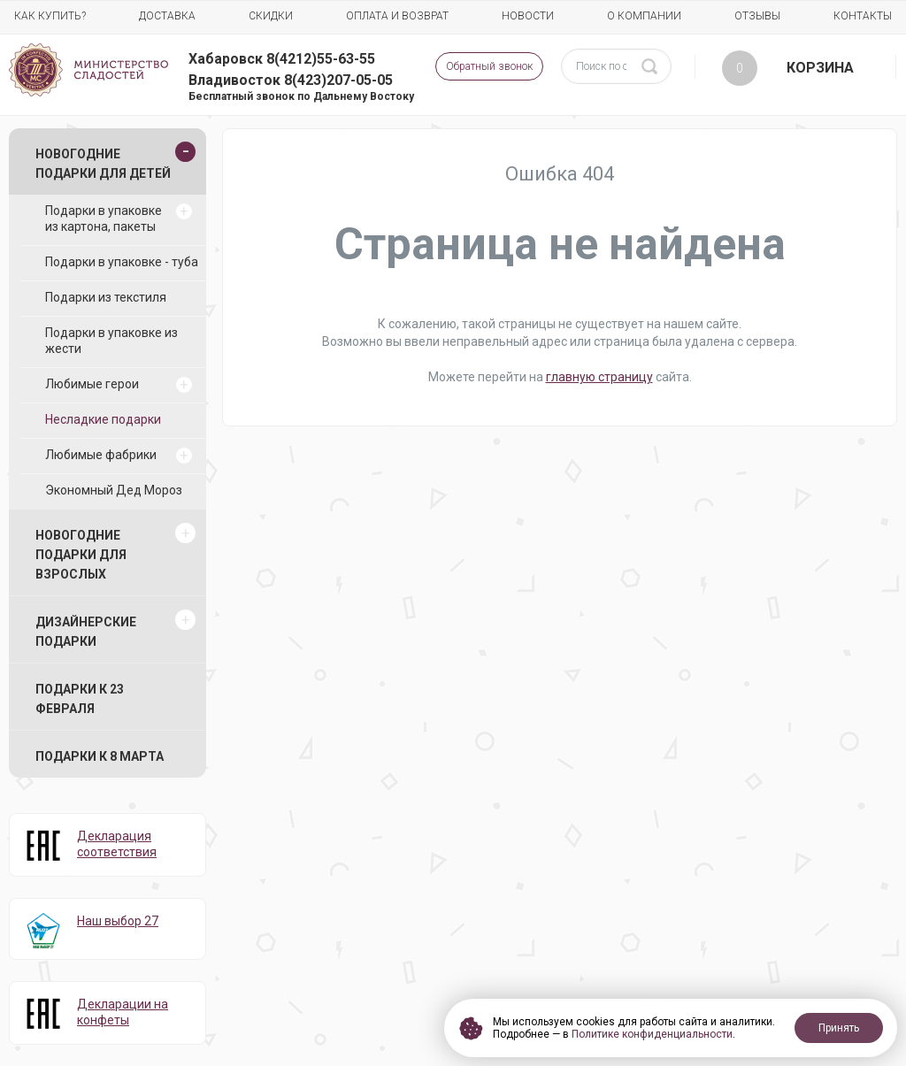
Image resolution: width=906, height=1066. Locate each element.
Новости (528, 16)
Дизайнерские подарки (85, 631)
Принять (838, 1028)
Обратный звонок (489, 66)
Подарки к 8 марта (99, 756)
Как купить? (50, 16)
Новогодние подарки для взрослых (81, 554)
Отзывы (757, 16)
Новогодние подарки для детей (103, 163)
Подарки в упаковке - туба (121, 262)
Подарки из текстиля (105, 297)
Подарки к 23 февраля (79, 699)
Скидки (271, 16)
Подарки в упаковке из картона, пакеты (103, 218)
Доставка (167, 16)
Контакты (862, 16)
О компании (644, 16)
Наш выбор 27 (117, 921)
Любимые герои (92, 384)
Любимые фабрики (101, 455)
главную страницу (599, 377)
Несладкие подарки (103, 419)
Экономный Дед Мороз (113, 490)
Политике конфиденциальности (652, 1034)
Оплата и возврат (397, 16)
